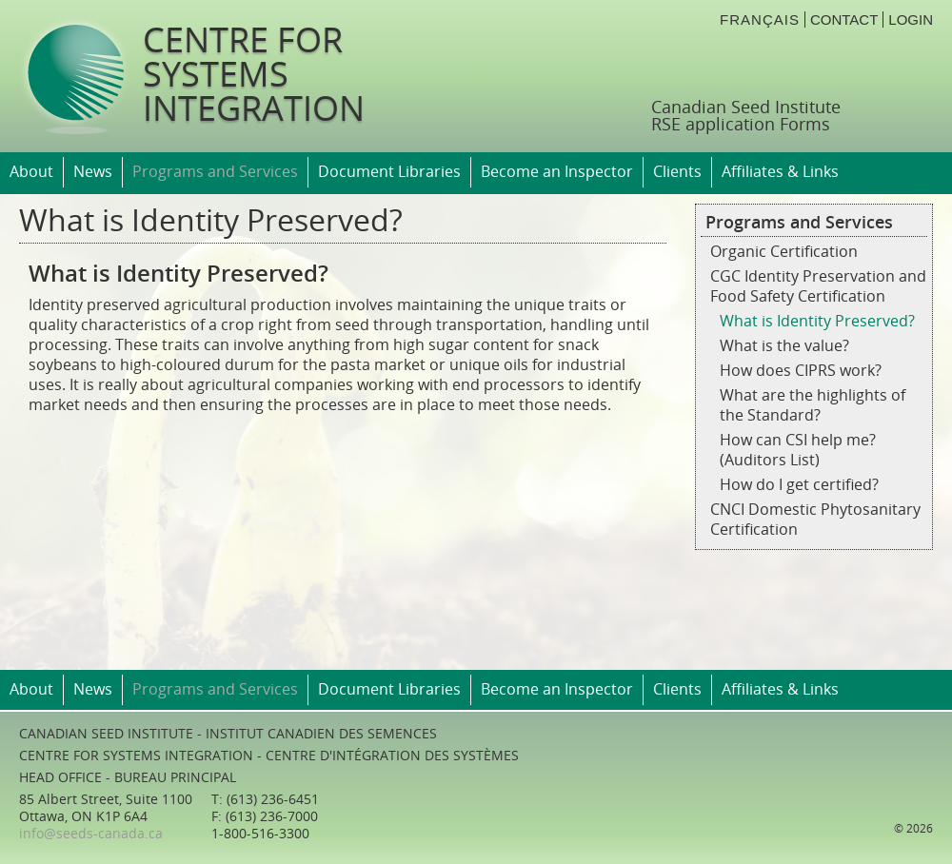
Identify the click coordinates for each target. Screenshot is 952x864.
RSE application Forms (740, 124)
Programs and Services (215, 172)
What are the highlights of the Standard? (812, 405)
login (910, 19)
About (31, 172)
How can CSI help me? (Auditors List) (798, 450)
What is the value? (784, 346)
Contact (844, 19)
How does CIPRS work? (801, 371)
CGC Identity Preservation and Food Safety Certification (818, 286)
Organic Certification (784, 252)
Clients (677, 172)
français (760, 19)
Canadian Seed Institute (746, 107)
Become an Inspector (557, 172)
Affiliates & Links (780, 172)
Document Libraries (389, 172)
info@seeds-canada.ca (91, 834)
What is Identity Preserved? (817, 321)
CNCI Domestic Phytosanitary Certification (815, 520)
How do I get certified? (799, 485)
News (92, 172)
